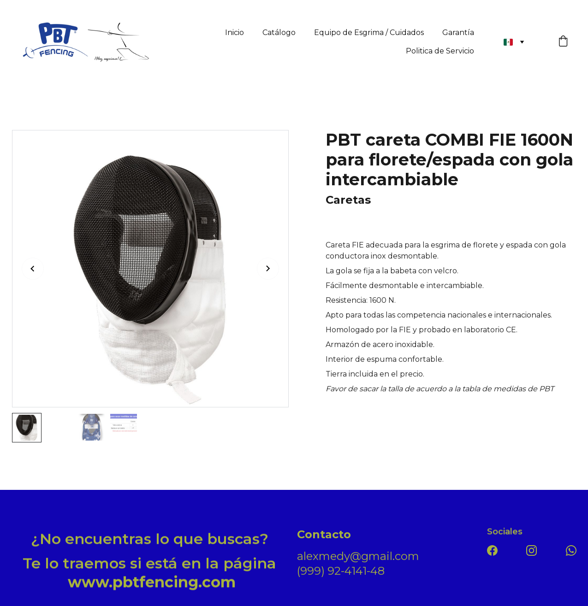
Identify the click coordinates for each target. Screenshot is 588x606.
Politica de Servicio (440, 51)
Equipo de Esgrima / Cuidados (369, 32)
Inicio (234, 32)
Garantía (458, 32)
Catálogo (279, 32)
